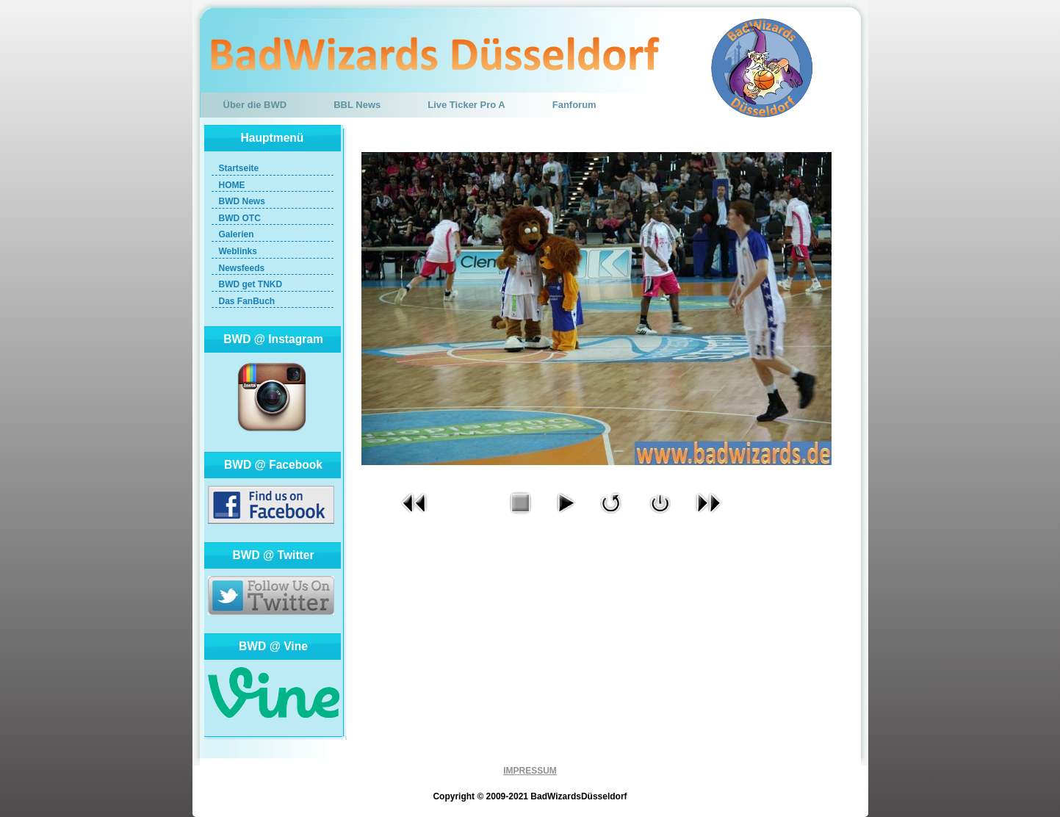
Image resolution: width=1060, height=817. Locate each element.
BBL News (357, 104)
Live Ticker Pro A (466, 104)
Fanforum (574, 104)
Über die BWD (255, 104)
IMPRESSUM (530, 771)
